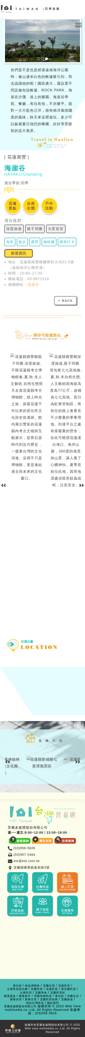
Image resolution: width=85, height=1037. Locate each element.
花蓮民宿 (64, 985)
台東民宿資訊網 (17, 989)
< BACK (65, 300)
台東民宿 (26, 992)
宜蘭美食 (41, 992)
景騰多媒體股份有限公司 (20, 1006)
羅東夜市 (25, 996)
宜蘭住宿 (49, 985)
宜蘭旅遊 (67, 999)
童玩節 (17, 985)
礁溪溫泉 (10, 996)
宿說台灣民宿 (35, 1003)
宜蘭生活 (73, 996)
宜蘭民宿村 (57, 992)
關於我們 (53, 1003)
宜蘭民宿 (37, 989)
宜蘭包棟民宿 (43, 996)
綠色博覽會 (32, 985)
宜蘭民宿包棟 (49, 999)
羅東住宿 (16, 999)
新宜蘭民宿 (68, 989)
